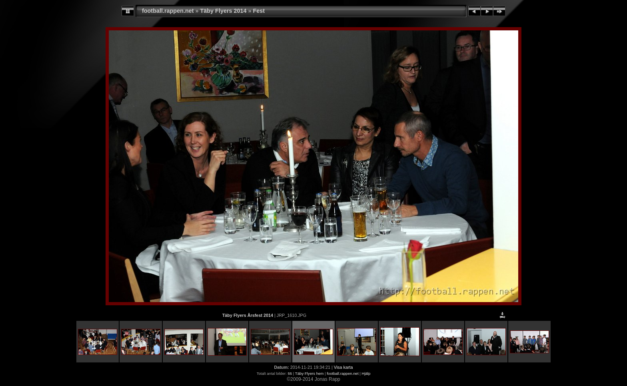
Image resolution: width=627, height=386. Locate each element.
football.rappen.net (168, 11)
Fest (259, 11)
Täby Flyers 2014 (223, 11)
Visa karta (343, 367)
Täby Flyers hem (309, 373)
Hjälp (365, 373)
